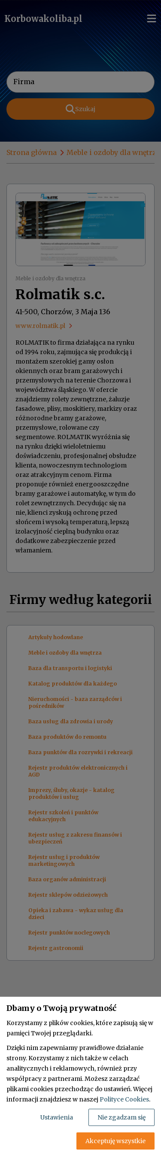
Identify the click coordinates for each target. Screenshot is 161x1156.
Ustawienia (56, 1117)
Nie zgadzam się (121, 1117)
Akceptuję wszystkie (115, 1141)
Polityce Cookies (124, 1099)
